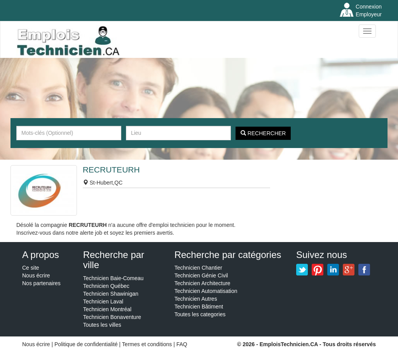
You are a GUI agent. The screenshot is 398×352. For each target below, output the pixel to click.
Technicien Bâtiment (199, 306)
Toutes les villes (102, 325)
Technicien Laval (103, 301)
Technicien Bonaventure (112, 317)
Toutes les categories (200, 314)
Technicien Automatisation (206, 291)
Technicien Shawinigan (110, 294)
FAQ (181, 344)
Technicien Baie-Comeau (113, 278)
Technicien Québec (106, 286)
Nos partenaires (41, 283)
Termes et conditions (147, 344)
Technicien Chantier (198, 268)
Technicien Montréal (107, 309)
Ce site (30, 268)
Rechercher (263, 133)
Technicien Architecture (202, 283)
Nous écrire (36, 275)
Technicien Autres (196, 299)
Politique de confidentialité (86, 344)
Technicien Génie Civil (201, 275)
